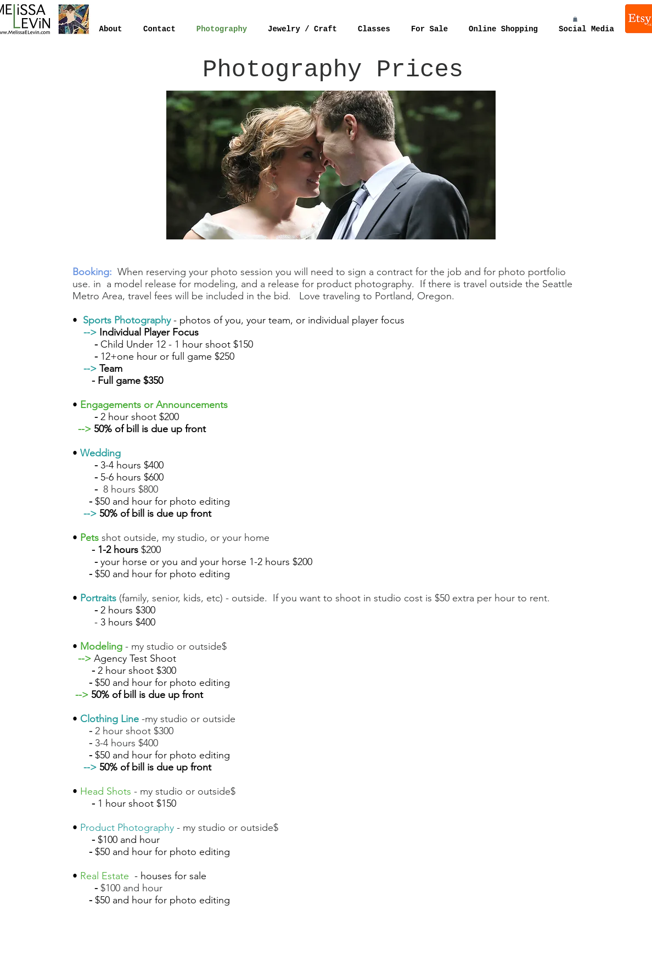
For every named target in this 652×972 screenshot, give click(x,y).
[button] (575, 19)
